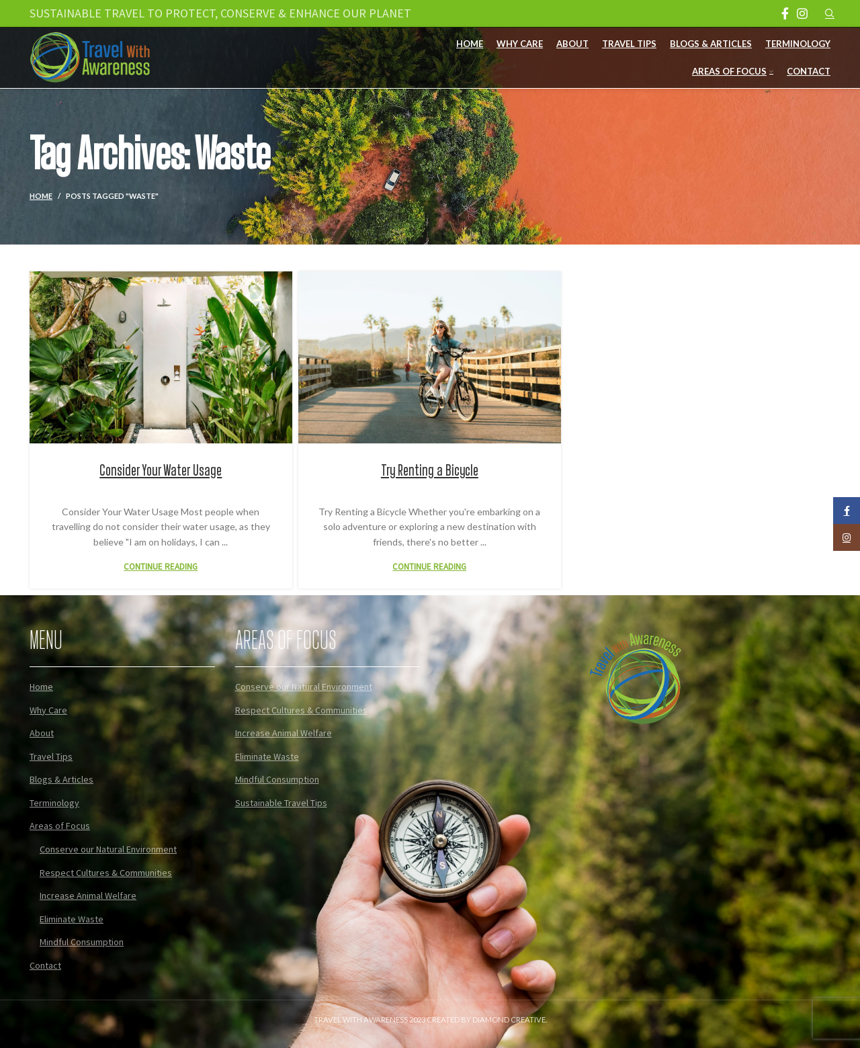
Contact (45, 965)
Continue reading (161, 566)
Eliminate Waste (71, 919)
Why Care (48, 710)
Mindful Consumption (82, 942)
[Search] (827, 13)
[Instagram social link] (802, 13)
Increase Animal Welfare (88, 895)
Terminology (54, 803)
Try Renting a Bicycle (429, 471)
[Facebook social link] (785, 13)
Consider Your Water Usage (160, 471)
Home (41, 195)
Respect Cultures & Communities (106, 873)
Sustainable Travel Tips (281, 803)
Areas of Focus (60, 826)
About (42, 733)
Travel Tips (51, 756)
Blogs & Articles (61, 779)
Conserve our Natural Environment (108, 849)
